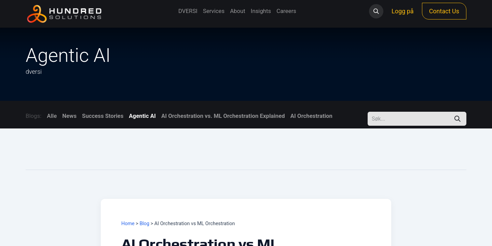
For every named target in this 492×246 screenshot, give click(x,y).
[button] (376, 11)
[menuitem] (188, 11)
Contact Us (444, 11)
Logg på (403, 11)
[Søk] (457, 119)
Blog (144, 224)
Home (128, 224)
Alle (52, 115)
